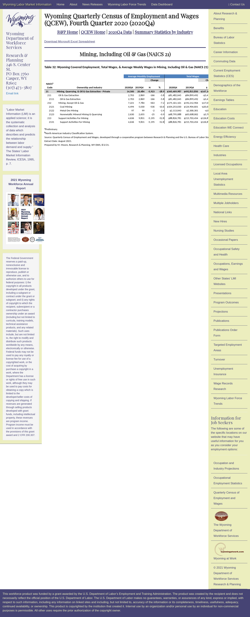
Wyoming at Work (229, 551)
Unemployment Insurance (223, 371)
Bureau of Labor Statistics (224, 40)
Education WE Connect (229, 127)
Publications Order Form (226, 332)
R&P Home (67, 32)
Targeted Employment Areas (228, 347)
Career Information (226, 52)
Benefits (219, 28)
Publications (221, 320)
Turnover (219, 359)
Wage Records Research (223, 386)
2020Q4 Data (120, 32)
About (73, 4)
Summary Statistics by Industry (164, 32)
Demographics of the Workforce (227, 88)
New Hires (220, 221)
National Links (223, 212)
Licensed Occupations (228, 164)
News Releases (92, 4)
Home (60, 4)
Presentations (222, 293)
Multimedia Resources (228, 193)
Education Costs (224, 118)
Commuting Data (224, 61)
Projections (221, 311)
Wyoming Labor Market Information (27, 4)
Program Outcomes (226, 302)
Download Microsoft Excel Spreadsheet (69, 41)
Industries (220, 155)
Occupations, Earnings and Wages (228, 266)
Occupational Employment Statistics (228, 480)
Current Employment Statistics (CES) (227, 73)
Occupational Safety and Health (227, 251)
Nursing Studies (224, 230)
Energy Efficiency (225, 136)
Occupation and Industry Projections (226, 465)
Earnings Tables (224, 100)
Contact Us (236, 4)
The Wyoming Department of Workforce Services (226, 524)
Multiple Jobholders (226, 203)
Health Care (221, 146)
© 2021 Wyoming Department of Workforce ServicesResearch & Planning (227, 576)
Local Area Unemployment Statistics (223, 179)
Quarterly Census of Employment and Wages (226, 498)
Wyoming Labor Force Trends (127, 4)
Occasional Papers (226, 239)
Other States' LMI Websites (225, 281)
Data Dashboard (161, 4)
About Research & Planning (225, 16)
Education (220, 109)
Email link (12, 93)
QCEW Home (93, 32)
